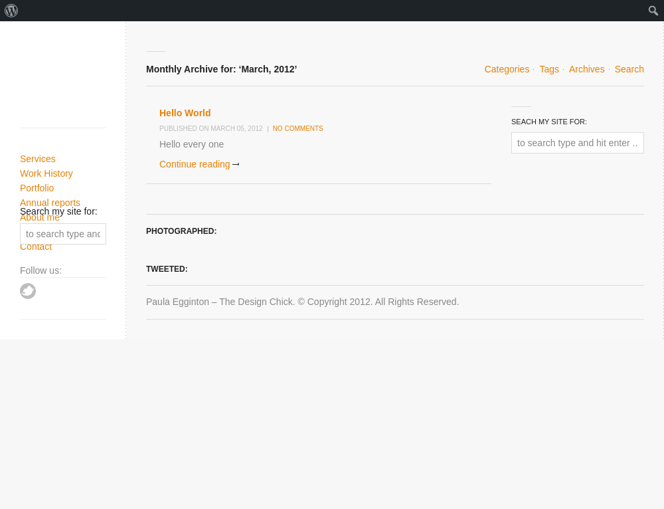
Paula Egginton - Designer (68, 77)
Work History (46, 173)
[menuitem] (11, 10)
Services (38, 158)
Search (629, 69)
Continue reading (194, 164)
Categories (507, 69)
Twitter (28, 291)
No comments (298, 128)
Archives (587, 69)
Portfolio (37, 188)
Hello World (185, 113)
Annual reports (50, 202)
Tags (549, 69)
